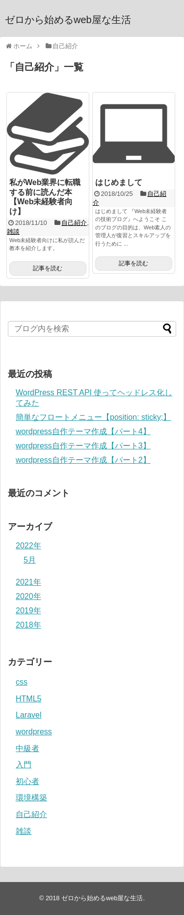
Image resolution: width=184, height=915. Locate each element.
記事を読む (47, 268)
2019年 (28, 610)
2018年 (28, 625)
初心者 (27, 781)
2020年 (28, 596)
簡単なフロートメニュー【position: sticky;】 (93, 417)
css (21, 682)
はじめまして (118, 182)
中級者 (27, 748)
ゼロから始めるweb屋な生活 (68, 19)
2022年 (28, 545)
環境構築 (31, 797)
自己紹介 (74, 222)
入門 (23, 764)
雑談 (13, 231)
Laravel (28, 715)
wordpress (34, 731)
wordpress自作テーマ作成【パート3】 (83, 446)
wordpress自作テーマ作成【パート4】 (83, 431)
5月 (30, 560)
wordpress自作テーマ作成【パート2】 (83, 460)
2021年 (28, 582)
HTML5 (28, 698)
